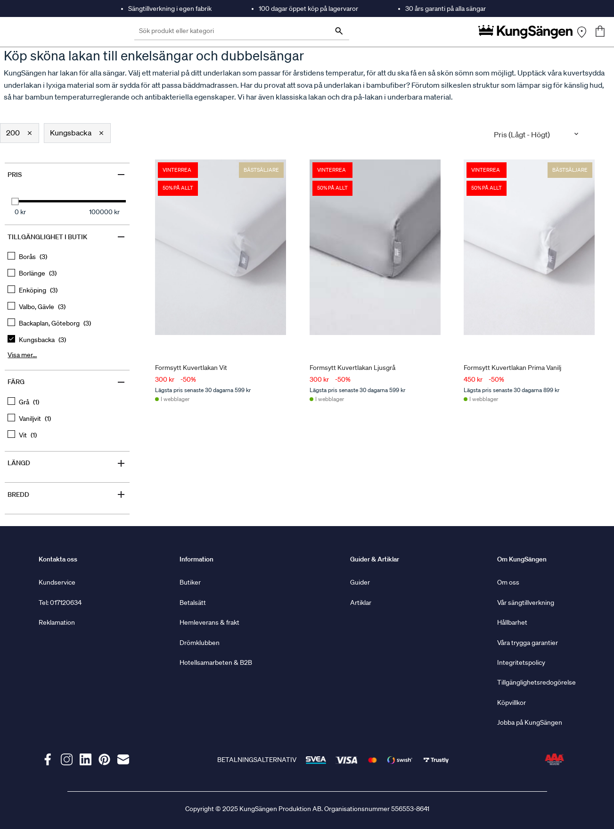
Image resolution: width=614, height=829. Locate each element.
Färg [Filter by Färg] (67, 382)
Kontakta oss (58, 559)
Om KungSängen (522, 559)
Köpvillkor (511, 702)
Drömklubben (200, 642)
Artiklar (360, 602)
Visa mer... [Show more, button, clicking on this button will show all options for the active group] (22, 355)
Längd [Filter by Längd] (67, 463)
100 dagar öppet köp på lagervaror (308, 8)
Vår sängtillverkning (525, 602)
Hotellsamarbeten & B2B (216, 662)
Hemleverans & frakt (209, 622)
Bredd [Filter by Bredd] (67, 494)
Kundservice (57, 582)
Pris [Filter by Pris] (67, 174)
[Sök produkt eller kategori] (241, 32)
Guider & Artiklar (374, 559)
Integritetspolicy (521, 662)
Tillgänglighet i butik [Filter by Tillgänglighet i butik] (67, 236)
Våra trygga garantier (527, 642)
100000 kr (104, 212)
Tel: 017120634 (60, 602)
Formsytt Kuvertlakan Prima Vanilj (512, 367)
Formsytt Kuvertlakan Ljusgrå (352, 367)
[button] (19, 133)
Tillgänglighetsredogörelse (536, 682)
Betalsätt (193, 602)
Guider (360, 582)
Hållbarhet (512, 622)
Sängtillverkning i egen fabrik (170, 8)
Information (196, 559)
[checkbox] (67, 257)
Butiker (190, 582)
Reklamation (57, 622)
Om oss (508, 582)
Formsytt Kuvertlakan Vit (191, 367)
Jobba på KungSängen (529, 722)
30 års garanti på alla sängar (445, 8)
